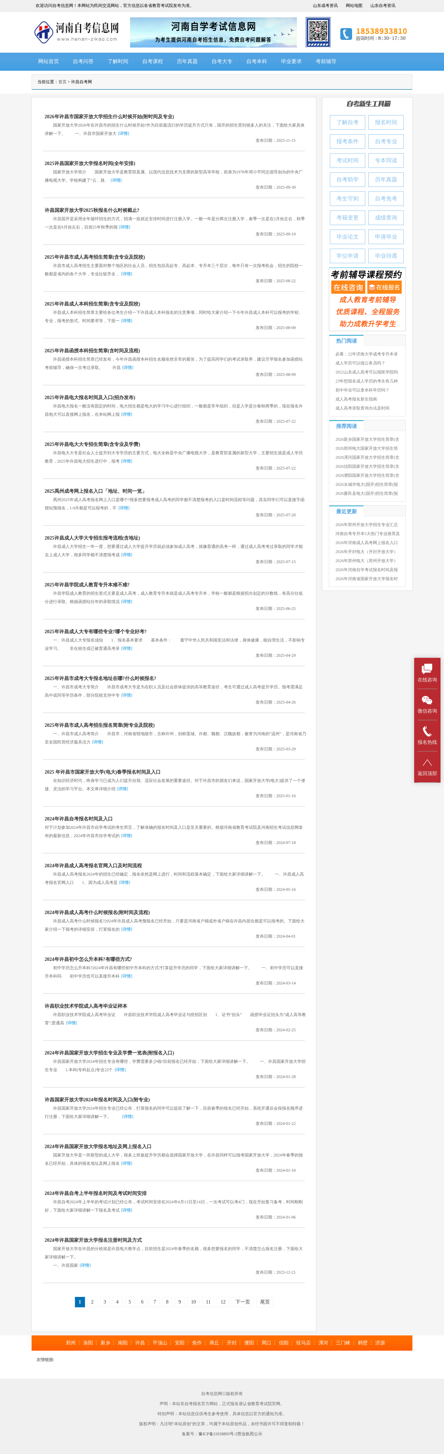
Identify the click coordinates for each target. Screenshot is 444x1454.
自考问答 (83, 61)
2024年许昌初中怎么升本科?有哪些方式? (88, 959)
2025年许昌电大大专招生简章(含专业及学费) (92, 444)
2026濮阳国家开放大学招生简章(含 (367, 475)
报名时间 (386, 122)
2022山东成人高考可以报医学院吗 (366, 372)
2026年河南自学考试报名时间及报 (366, 569)
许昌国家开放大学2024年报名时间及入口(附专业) (97, 1099)
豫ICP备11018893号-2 (217, 1433)
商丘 (214, 1342)
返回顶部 (427, 766)
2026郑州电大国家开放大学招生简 (366, 448)
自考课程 (152, 61)
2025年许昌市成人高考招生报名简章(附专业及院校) (100, 725)
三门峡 (343, 1342)
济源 (380, 1342)
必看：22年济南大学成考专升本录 (366, 354)
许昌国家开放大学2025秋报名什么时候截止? (92, 210)
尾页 (265, 1302)
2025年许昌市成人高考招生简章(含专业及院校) (95, 257)
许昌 (140, 1342)
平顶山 (160, 1342)
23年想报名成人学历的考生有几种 (366, 381)
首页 (62, 81)
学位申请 (347, 256)
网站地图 (354, 5)
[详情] (123, 133)
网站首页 (48, 61)
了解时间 (118, 61)
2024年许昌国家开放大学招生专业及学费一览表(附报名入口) (109, 1053)
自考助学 (347, 179)
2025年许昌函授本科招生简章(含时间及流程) (92, 350)
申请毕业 (386, 237)
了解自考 (347, 122)
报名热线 (427, 735)
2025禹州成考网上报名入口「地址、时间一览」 (96, 491)
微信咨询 (427, 704)
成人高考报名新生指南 (356, 399)
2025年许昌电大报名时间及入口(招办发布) (90, 397)
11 (208, 1302)
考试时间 (347, 160)
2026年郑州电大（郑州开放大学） (366, 560)
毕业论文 (347, 237)
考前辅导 (326, 61)
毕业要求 (291, 61)
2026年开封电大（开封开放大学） (366, 551)
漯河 (323, 1342)
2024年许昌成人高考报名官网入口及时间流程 (93, 865)
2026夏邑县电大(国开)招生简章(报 (366, 493)
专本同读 (386, 160)
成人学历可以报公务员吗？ (360, 363)
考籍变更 (347, 218)
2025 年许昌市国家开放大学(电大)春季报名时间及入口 (103, 772)
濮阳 (249, 1342)
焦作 (197, 1342)
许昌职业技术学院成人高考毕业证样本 (86, 1006)
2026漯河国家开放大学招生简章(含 (367, 457)
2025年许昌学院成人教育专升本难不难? (87, 584)
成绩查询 (386, 218)
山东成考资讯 (325, 5)
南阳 (123, 1342)
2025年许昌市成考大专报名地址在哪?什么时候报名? (100, 678)
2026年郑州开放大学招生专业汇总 (366, 524)
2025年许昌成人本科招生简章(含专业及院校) (92, 304)
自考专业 (386, 141)
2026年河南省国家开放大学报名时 (366, 578)
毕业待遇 (386, 256)
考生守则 (347, 198)
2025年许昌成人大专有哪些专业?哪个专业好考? (96, 631)
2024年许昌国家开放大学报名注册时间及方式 (93, 1240)
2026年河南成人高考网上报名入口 (366, 542)
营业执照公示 (249, 1433)
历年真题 (187, 61)
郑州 (71, 1342)
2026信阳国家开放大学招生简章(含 (367, 466)
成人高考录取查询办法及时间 (362, 408)
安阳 (180, 1342)
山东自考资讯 (382, 5)
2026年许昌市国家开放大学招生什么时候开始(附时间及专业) (109, 116)
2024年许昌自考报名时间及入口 (79, 818)
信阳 (284, 1342)
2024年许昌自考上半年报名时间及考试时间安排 (96, 1193)
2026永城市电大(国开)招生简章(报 (366, 484)
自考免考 (386, 198)
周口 (266, 1342)
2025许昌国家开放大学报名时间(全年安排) (90, 163)
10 (193, 1302)
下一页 (243, 1302)
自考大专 (222, 61)
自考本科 (256, 61)
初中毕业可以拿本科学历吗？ (362, 390)
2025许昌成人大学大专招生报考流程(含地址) (92, 538)
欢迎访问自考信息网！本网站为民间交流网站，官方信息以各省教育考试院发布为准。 (115, 5)
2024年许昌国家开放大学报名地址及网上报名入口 (98, 1146)
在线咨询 (427, 672)
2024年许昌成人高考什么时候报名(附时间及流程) (97, 912)
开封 (232, 1342)
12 (223, 1302)
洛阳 (88, 1342)
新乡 (105, 1342)
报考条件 (347, 141)
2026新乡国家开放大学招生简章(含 (367, 439)
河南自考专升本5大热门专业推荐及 (367, 533)
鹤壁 (363, 1342)
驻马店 (303, 1342)
